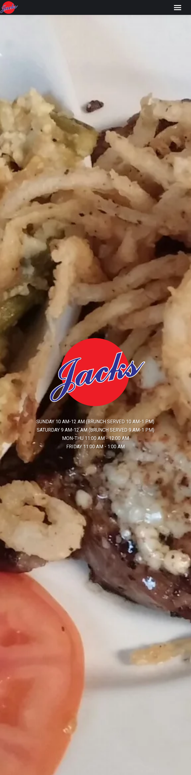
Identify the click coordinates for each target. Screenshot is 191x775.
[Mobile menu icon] (177, 7)
